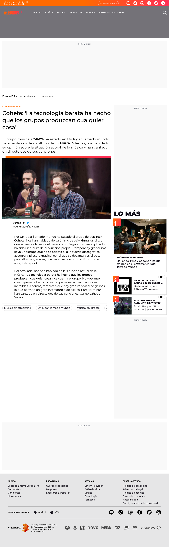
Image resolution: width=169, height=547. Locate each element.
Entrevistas (14, 489)
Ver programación (108, 3)
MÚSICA (61, 12)
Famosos (90, 499)
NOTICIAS (90, 12)
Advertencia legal (133, 489)
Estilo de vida (92, 489)
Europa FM (8, 96)
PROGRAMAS (75, 12)
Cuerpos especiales (57, 485)
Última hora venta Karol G (16, 2)
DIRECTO (36, 12)
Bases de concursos (134, 496)
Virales (88, 492)
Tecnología (91, 496)
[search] (165, 13)
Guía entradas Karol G (14, 4)
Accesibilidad (130, 499)
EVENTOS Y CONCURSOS (111, 12)
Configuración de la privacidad (140, 503)
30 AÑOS (49, 12)
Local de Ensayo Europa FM (23, 485)
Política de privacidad (135, 485)
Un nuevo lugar (45, 96)
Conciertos (14, 492)
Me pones (51, 489)
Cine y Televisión (94, 485)
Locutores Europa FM (58, 492)
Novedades (14, 496)
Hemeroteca (26, 96)
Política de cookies (133, 492)
